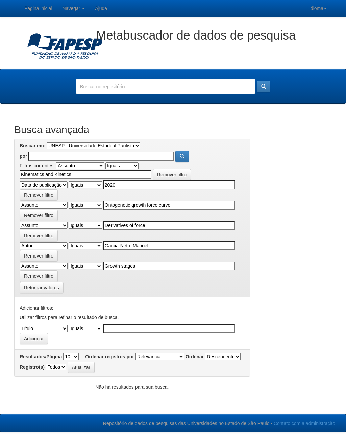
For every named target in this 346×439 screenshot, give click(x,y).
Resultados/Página (41, 356)
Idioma (318, 8)
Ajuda (101, 8)
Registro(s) (32, 367)
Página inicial (38, 8)
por (23, 156)
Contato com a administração (304, 423)
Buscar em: (32, 145)
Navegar (74, 8)
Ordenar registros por (109, 356)
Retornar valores (41, 287)
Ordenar (195, 356)
